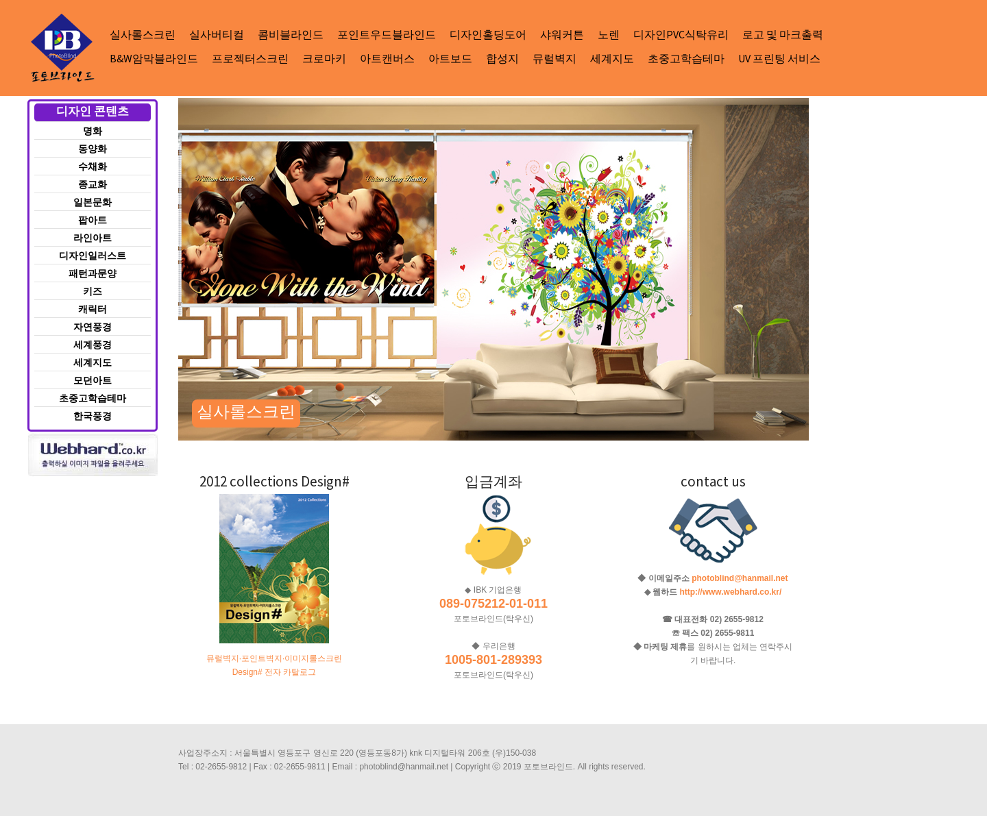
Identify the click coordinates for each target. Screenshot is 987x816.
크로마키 (324, 58)
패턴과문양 (93, 273)
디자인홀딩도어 (488, 34)
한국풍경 (92, 415)
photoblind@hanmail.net (740, 578)
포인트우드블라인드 (386, 34)
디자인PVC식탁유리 (681, 34)
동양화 (92, 148)
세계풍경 (92, 344)
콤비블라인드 (291, 34)
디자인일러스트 (92, 255)
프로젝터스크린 (250, 58)
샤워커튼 (562, 34)
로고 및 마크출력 (782, 34)
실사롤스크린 (142, 34)
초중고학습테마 (686, 58)
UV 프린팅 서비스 (779, 58)
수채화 (92, 166)
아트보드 (450, 58)
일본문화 (92, 202)
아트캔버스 (387, 58)
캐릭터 (92, 309)
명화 (92, 130)
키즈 (92, 291)
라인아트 (92, 237)
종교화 (92, 184)
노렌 (609, 34)
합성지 (502, 58)
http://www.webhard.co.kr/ (730, 592)
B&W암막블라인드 (154, 58)
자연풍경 (92, 326)
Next (200, 110)
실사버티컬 (216, 34)
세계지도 (612, 58)
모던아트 (92, 380)
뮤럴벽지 (554, 58)
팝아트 (92, 219)
